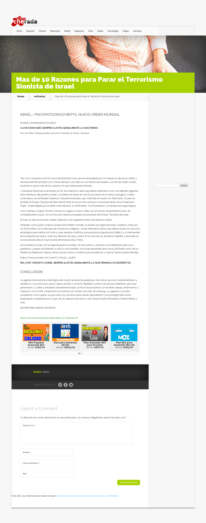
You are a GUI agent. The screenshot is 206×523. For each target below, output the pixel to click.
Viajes (126, 31)
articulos (39, 96)
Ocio (90, 31)
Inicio (19, 31)
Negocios (79, 31)
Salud (100, 31)
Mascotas (55, 31)
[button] (79, 353)
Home (20, 96)
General (137, 31)
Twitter (71, 385)
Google (60, 385)
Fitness (42, 31)
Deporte (30, 31)
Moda (67, 31)
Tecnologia (112, 31)
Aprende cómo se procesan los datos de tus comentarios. (88, 499)
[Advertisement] (80, 156)
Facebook (65, 385)
